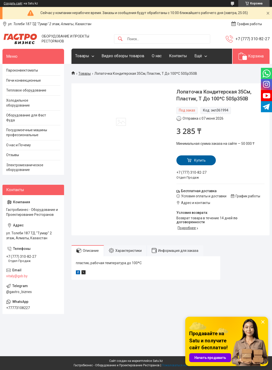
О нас (157, 56)
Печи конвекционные (23, 80)
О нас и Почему (18, 145)
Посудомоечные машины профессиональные (26, 132)
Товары (82, 56)
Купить (200, 160)
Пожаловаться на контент (180, 365)
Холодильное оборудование (18, 102)
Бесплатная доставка (199, 191)
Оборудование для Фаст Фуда (26, 117)
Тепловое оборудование (26, 90)
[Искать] (120, 39)
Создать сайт (13, 3)
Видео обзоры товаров (123, 56)
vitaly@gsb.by (17, 276)
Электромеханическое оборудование (24, 167)
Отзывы (12, 155)
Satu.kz (158, 361)
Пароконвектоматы (22, 70)
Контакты (178, 56)
